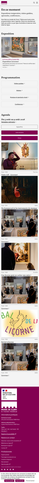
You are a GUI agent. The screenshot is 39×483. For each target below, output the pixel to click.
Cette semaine (20, 132)
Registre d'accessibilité (8, 434)
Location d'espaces (6, 459)
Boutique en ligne (6, 445)
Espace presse (5, 454)
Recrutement (4, 462)
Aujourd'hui (19, 127)
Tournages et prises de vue (8, 457)
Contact (3, 448)
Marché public (5, 464)
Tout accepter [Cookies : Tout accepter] (9, 481)
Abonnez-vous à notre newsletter (10, 441)
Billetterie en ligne (6, 443)
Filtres (19, 138)
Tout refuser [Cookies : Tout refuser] (20, 481)
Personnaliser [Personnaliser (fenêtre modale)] (30, 481)
